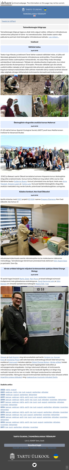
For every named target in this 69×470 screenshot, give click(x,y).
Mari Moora (34, 279)
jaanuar (8, 397)
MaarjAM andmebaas (21, 448)
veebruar (8, 392)
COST (19, 199)
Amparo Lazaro (14, 184)
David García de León (46, 281)
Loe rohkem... (54, 37)
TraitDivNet (52, 448)
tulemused (13, 362)
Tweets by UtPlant (9, 21)
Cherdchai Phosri (13, 360)
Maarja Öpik (40, 284)
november (51, 397)
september (36, 392)
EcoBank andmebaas (38, 448)
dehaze (6, 3)
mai (19, 392)
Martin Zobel (24, 279)
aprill (27, 397)
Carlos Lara (26, 184)
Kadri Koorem (14, 357)
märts (8, 390)
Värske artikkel (55, 362)
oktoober (44, 392)
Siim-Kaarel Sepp (60, 261)
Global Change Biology (40, 362)
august (14, 390)
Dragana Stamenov (48, 199)
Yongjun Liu (48, 357)
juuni (31, 397)
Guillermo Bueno (20, 181)
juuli (23, 392)
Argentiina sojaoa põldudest (11, 377)
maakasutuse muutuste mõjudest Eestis (41, 377)
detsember (33, 395)
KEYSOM (31, 199)
